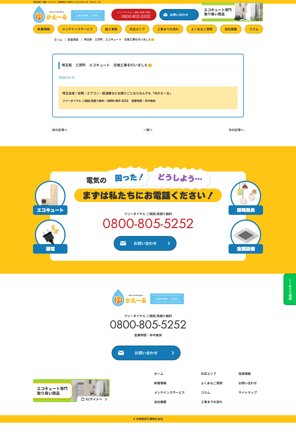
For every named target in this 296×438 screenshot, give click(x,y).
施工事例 (111, 29)
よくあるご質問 (201, 29)
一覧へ (148, 129)
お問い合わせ (145, 243)
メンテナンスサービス (77, 29)
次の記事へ (236, 129)
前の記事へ (59, 129)
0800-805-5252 (117, 100)
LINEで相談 (290, 289)
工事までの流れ (168, 29)
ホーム (58, 39)
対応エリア (137, 29)
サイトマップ (247, 392)
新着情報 (44, 29)
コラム (253, 29)
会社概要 (231, 29)
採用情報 (244, 373)
